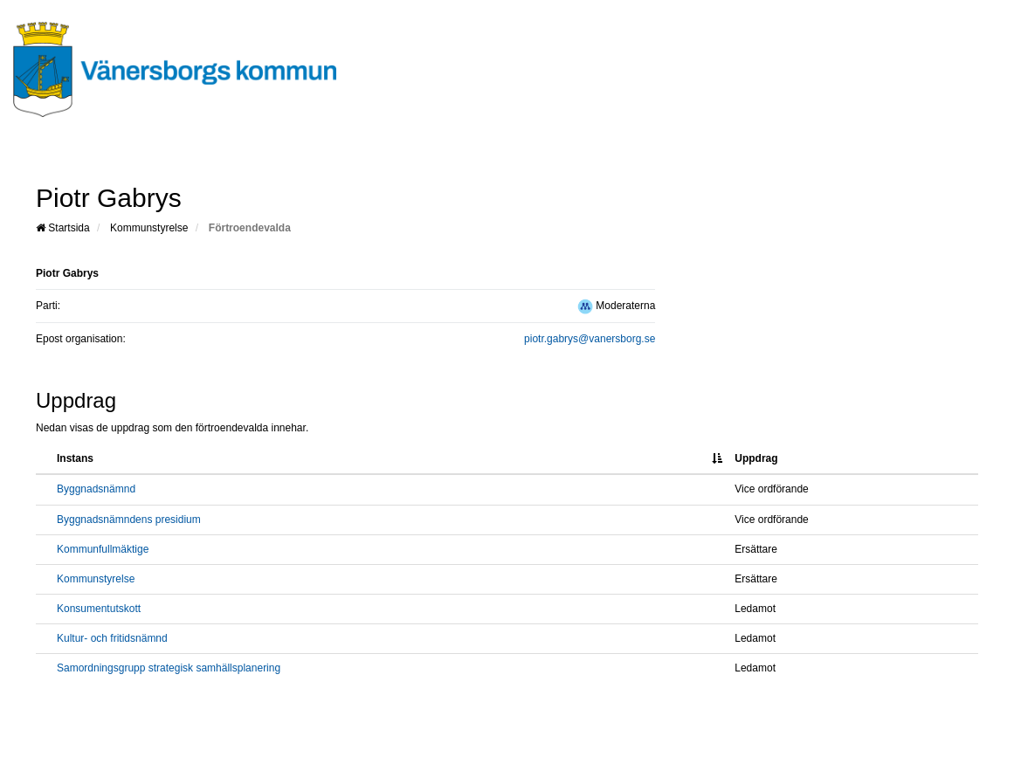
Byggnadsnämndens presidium (129, 519)
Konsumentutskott (99, 608)
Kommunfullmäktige (102, 549)
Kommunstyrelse (149, 228)
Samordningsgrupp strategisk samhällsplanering (168, 668)
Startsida (63, 228)
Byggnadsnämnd (96, 489)
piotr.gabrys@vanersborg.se (589, 339)
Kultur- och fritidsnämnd (112, 638)
